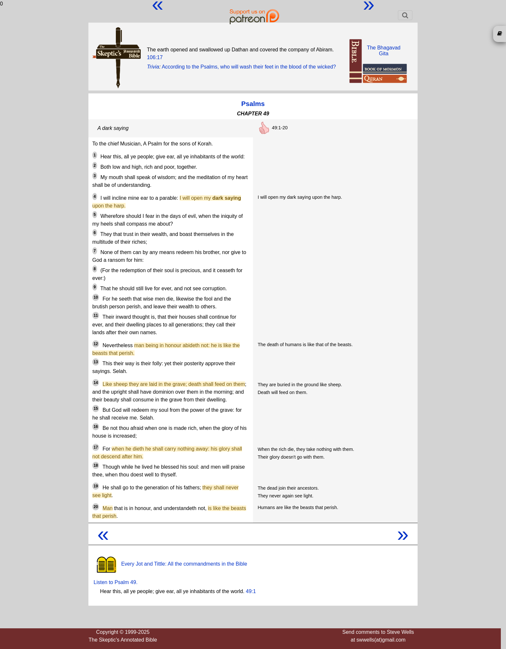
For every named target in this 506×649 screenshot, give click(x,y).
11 (96, 315)
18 (96, 465)
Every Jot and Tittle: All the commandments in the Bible (170, 564)
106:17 (155, 57)
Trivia (153, 66)
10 (96, 297)
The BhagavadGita (383, 50)
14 (96, 382)
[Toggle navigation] (405, 15)
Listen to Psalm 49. (115, 582)
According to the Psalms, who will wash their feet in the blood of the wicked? (249, 66)
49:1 (251, 591)
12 (96, 344)
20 (96, 507)
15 (96, 408)
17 (96, 447)
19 (96, 486)
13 (96, 362)
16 (96, 426)
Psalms (253, 103)
